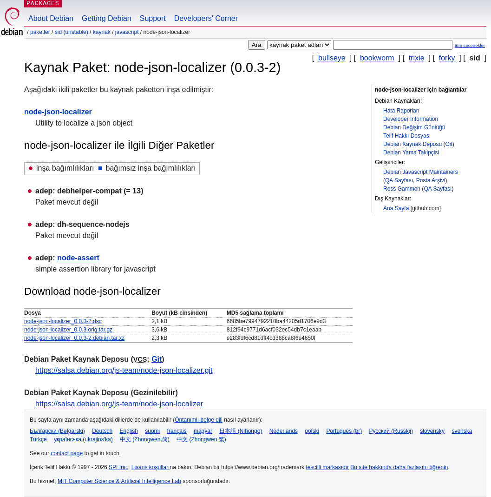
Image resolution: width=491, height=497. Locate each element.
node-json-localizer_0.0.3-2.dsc (63, 321)
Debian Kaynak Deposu (412, 144)
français (177, 431)
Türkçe (38, 439)
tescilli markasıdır (327, 467)
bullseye (332, 58)
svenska (462, 431)
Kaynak (102, 32)
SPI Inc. (118, 467)
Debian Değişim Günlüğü (414, 127)
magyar (203, 431)
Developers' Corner (206, 18)
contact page (67, 453)
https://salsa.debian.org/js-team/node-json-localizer (119, 404)
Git (448, 144)
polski (312, 431)
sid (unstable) (71, 32)
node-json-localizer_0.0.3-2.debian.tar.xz (74, 338)
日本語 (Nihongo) (240, 431)
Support (153, 18)
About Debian (50, 18)
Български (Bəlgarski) (57, 431)
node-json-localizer (58, 112)
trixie (417, 58)
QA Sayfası (399, 180)
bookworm (377, 58)
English (129, 431)
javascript (127, 32)
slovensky (432, 431)
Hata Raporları (401, 110)
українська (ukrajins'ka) (83, 439)
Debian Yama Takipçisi (411, 152)
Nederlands (283, 431)
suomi (152, 431)
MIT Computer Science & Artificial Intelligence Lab (119, 481)
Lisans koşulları (150, 467)
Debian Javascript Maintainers (420, 172)
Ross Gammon (401, 189)
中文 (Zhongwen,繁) (201, 439)
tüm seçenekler (470, 45)
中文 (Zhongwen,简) (145, 439)
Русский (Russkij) (391, 431)
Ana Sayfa (396, 208)
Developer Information (410, 119)
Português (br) (344, 431)
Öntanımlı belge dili (199, 420)
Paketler (40, 32)
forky (447, 58)
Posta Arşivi (430, 180)
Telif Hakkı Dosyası (407, 136)
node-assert (78, 258)
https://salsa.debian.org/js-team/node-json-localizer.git (124, 370)
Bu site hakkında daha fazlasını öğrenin (399, 467)
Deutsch (102, 431)
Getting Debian (106, 18)
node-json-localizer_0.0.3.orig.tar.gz (68, 329)
